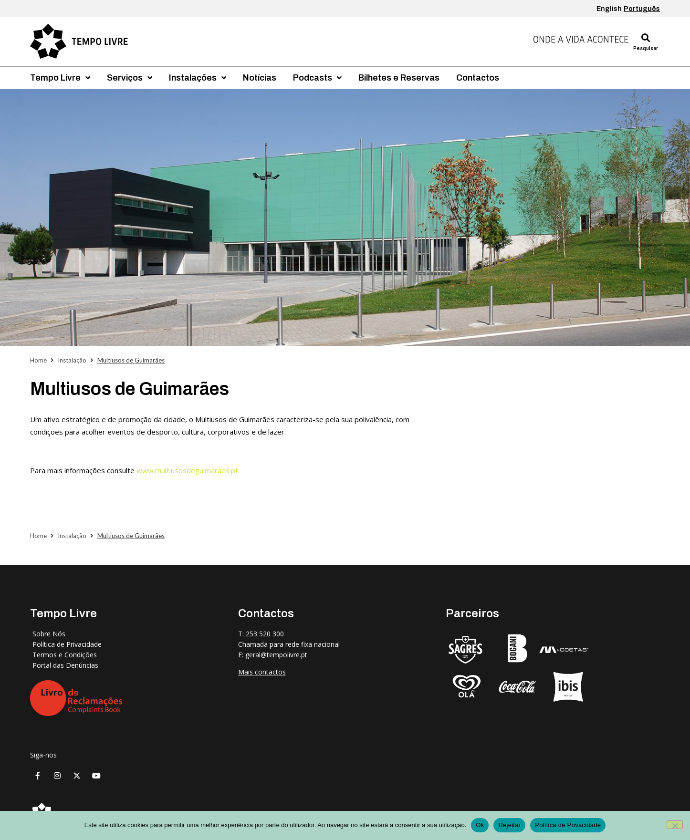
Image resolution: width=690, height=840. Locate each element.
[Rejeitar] (675, 824)
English (609, 8)
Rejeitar (509, 825)
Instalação (72, 360)
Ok (480, 825)
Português (642, 8)
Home (38, 360)
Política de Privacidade (568, 825)
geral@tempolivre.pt (276, 654)
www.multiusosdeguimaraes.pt (187, 470)
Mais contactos (262, 671)
